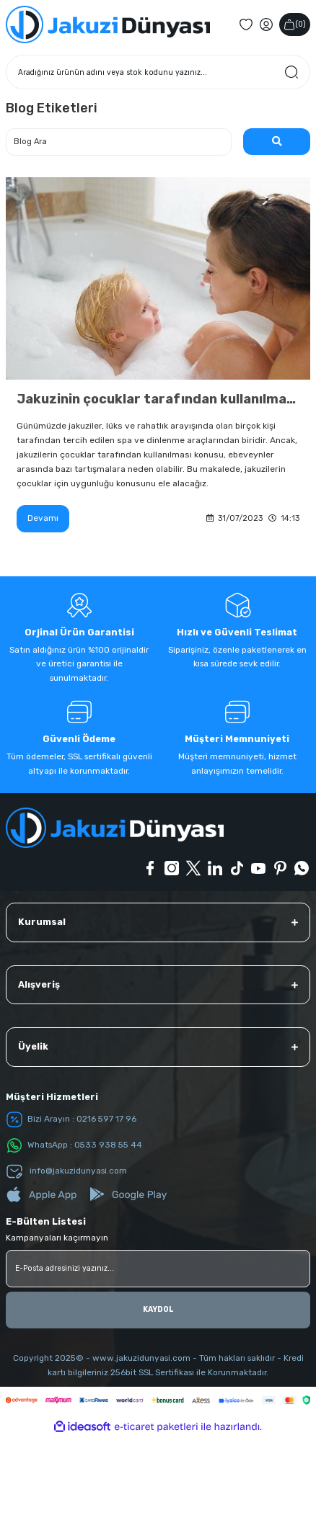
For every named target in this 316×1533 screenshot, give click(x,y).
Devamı (42, 518)
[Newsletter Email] (158, 1268)
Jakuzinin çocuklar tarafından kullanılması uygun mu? (158, 399)
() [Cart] (295, 24)
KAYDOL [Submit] (158, 1309)
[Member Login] (266, 24)
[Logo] (108, 24)
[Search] (158, 72)
